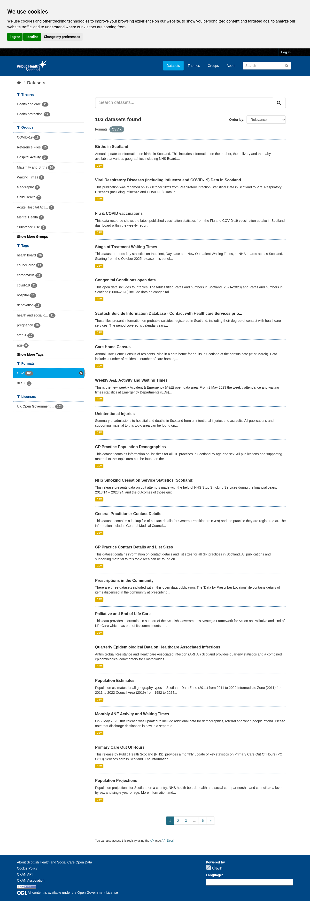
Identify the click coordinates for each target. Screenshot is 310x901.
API (152, 840)
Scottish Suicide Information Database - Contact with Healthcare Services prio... (168, 313)
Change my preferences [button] (62, 37)
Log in (286, 52)
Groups (213, 66)
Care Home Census (113, 347)
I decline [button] (32, 37)
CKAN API (25, 874)
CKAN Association (31, 880)
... (194, 821)
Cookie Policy (27, 868)
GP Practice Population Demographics (130, 447)
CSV (99, 165)
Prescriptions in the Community (124, 580)
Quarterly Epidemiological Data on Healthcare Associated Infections (157, 647)
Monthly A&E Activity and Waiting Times (132, 714)
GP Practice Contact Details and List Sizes (134, 547)
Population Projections (116, 780)
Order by (236, 120)
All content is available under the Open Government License (67, 892)
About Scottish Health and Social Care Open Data (54, 862)
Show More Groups (32, 237)
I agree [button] (15, 37)
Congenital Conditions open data (125, 280)
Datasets (173, 66)
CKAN (214, 867)
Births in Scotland (111, 147)
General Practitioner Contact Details (128, 514)
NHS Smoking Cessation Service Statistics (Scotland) (144, 480)
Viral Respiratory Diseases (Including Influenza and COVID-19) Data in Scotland (168, 180)
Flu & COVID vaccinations (119, 213)
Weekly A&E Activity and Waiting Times (131, 380)
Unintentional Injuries (115, 414)
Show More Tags (30, 354)
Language (214, 875)
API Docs (168, 840)
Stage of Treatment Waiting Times (126, 247)
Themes (194, 66)
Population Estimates (115, 680)
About (230, 66)
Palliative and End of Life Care (123, 614)
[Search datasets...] (184, 102)
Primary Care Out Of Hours (120, 747)
